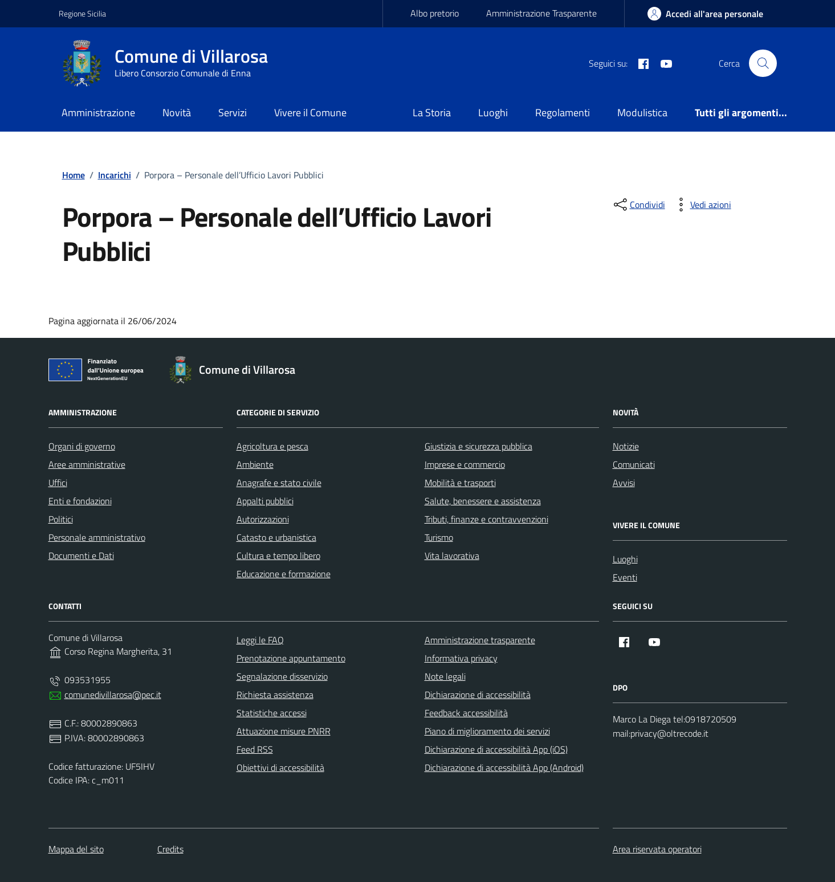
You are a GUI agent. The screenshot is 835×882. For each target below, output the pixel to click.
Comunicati (634, 464)
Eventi (625, 577)
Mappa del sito (76, 849)
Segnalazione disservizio (282, 676)
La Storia (432, 112)
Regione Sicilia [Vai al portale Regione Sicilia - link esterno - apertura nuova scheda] (82, 13)
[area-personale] (705, 13)
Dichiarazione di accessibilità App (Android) (504, 767)
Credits (170, 849)
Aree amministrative (86, 464)
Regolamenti (562, 112)
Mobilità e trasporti (460, 482)
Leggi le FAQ (260, 640)
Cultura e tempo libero (278, 555)
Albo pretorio (434, 13)
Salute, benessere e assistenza (483, 501)
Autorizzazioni (263, 519)
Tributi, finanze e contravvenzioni (486, 519)
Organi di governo (81, 446)
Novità (176, 112)
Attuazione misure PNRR (284, 731)
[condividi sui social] (638, 204)
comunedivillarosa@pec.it (112, 694)
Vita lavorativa (452, 555)
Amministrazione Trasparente (541, 13)
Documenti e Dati (81, 555)
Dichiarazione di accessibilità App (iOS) (496, 749)
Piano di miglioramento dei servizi (487, 731)
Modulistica (642, 112)
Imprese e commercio (465, 464)
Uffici (57, 482)
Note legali (445, 676)
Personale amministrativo (96, 537)
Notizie (626, 446)
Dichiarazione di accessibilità (478, 694)
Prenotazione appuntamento (291, 658)
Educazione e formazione (284, 574)
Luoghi (493, 112)
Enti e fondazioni (80, 501)
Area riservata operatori (657, 849)
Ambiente (255, 464)
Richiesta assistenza (275, 694)
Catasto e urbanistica (276, 537)
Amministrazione (98, 112)
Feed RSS (255, 749)
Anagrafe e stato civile (279, 482)
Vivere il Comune (310, 112)
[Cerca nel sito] (762, 63)
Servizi (232, 112)
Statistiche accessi (272, 713)
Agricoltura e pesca (272, 446)
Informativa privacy (461, 658)
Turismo (439, 537)
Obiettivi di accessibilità (280, 767)
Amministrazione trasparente (480, 640)
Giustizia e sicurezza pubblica (478, 446)
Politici (60, 519)
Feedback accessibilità (466, 713)
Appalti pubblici (265, 501)
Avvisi (624, 482)
